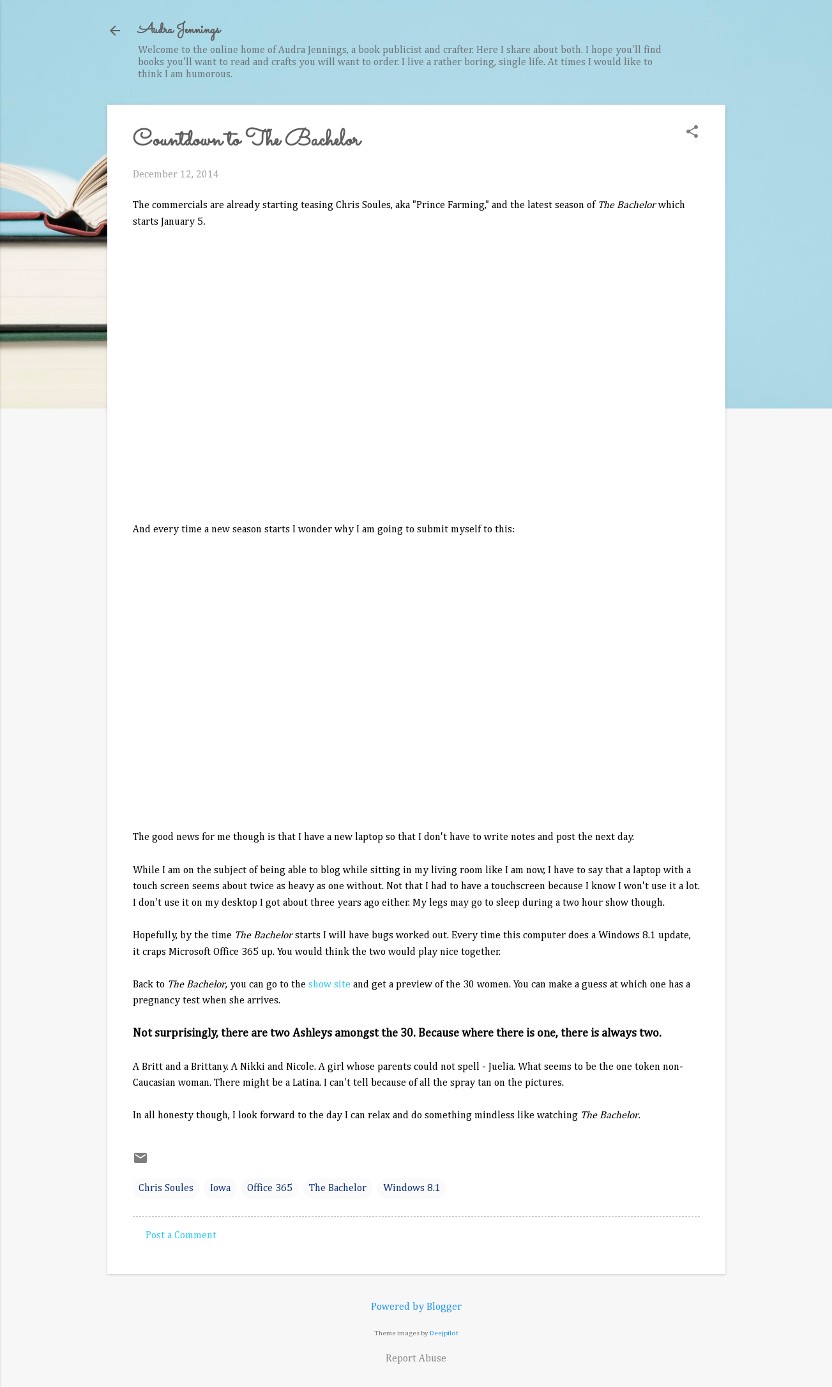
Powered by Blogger (416, 1307)
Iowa (220, 1188)
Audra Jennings (179, 30)
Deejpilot (444, 1333)
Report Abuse (416, 1359)
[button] (692, 133)
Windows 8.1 (412, 1188)
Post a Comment (181, 1236)
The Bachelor (338, 1188)
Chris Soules (166, 1188)
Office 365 (269, 1188)
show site (329, 985)
